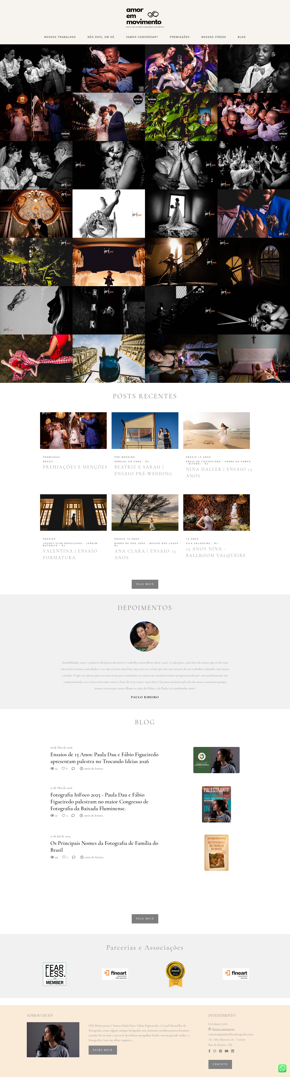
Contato (220, 1064)
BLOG (242, 37)
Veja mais (145, 584)
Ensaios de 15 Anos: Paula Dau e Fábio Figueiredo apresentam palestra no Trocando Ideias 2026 (104, 758)
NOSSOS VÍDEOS (213, 37)
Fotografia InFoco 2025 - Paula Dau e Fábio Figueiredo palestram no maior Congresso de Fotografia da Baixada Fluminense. (99, 801)
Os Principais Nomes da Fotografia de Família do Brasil (104, 846)
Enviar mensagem (223, 1029)
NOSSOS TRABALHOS (60, 37)
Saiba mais (103, 1050)
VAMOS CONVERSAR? (142, 37)
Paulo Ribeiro (145, 697)
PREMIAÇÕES (180, 37)
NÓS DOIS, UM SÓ (101, 37)
